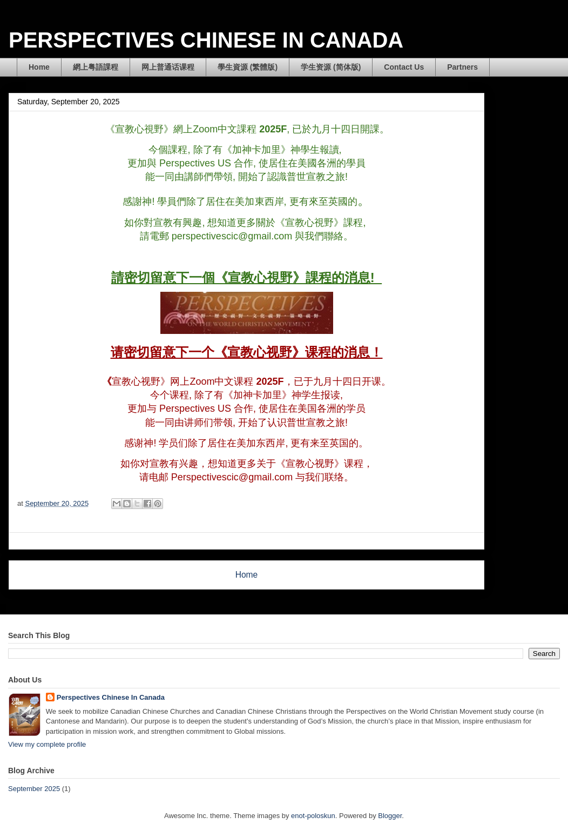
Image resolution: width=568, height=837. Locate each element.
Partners (462, 67)
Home (39, 67)
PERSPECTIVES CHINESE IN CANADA (206, 40)
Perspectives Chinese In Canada (111, 697)
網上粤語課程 (95, 67)
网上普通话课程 (167, 67)
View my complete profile (47, 744)
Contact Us (404, 67)
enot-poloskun (313, 816)
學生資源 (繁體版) (248, 67)
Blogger (390, 816)
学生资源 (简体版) (331, 67)
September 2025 (34, 789)
